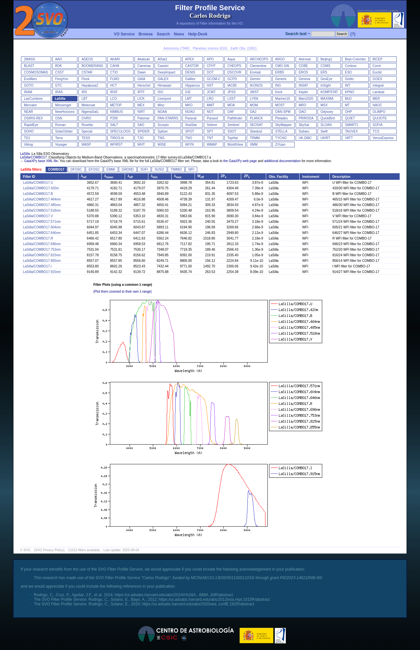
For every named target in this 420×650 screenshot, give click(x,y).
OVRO (86, 118)
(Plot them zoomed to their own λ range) (123, 291)
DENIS (190, 72)
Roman (60, 125)
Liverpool (164, 98)
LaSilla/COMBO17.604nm (42, 227)
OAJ (253, 112)
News (179, 34)
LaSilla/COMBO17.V (38, 216)
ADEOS (87, 59)
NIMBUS (116, 112)
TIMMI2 (176, 169)
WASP (86, 144)
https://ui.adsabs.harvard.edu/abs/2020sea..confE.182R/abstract (198, 604)
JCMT (211, 92)
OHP (348, 112)
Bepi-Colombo (355, 59)
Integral (378, 85)
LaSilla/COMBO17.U (38, 182)
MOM (254, 105)
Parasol (212, 118)
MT (347, 105)
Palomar (143, 118)
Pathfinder (234, 118)
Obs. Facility (278, 176)
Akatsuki (143, 59)
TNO (188, 138)
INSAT (303, 85)
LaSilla (60, 98)
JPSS (231, 92)
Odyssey (327, 112)
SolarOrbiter (64, 131)
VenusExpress (383, 138)
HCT (113, 85)
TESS (85, 138)
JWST (254, 92)
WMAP (212, 144)
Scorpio (163, 125)
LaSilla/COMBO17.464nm (42, 199)
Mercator (30, 105)
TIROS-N (117, 138)
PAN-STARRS (168, 118)
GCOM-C (213, 79)
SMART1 (351, 125)
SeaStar (191, 125)
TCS (376, 131)
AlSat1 (162, 59)
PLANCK (256, 118)
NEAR (28, 112)
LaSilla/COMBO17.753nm (42, 249)
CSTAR (86, 72)
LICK (141, 98)
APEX (189, 59)
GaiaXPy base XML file (41, 161)
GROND (128, 169)
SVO (26, 550)
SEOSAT (256, 125)
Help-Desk (197, 34)
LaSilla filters (31, 169)
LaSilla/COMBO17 (33, 157)
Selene (212, 125)
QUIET (350, 118)
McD (348, 98)
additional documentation (282, 161)
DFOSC (76, 169)
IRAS (59, 92)
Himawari (164, 85)
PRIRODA (306, 118)
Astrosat (305, 59)
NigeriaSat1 (89, 112)
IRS (84, 92)
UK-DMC (305, 138)
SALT (114, 125)
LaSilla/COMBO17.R (38, 238)
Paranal (190, 118)
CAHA (114, 66)
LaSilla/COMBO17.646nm (42, 233)
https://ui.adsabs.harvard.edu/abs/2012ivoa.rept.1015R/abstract (214, 599)
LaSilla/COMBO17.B (38, 194)
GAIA (141, 79)
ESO (348, 72)
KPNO (349, 92)
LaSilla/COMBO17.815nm (42, 255)
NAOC (377, 105)
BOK (58, 66)
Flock (85, 79)
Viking (28, 144)
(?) (352, 34)
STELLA (281, 131)
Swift (324, 131)
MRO (302, 105)
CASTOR (192, 66)
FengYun (61, 79)
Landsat (379, 92)
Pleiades (281, 118)
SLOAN (326, 125)
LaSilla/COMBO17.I (37, 266)
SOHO (28, 131)
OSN (58, 118)
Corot (377, 66)
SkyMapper (283, 125)
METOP (116, 105)
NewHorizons (64, 112)
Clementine (258, 66)
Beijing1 (326, 59)
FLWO (114, 79)
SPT (210, 131)
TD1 (27, 138)
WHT (141, 144)
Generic (281, 79)
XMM (253, 144)
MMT (210, 105)
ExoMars (30, 79)
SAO (140, 125)
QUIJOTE (380, 118)
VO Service (124, 34)
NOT (210, 112)
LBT (84, 98)
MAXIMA (327, 98)
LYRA (254, 98)
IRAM (28, 92)
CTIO (114, 72)
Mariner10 (282, 98)
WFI (191, 169)
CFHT (211, 66)
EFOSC (94, 169)
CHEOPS (234, 66)
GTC (58, 85)
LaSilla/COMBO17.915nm (42, 272)
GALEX (163, 79)
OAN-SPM (283, 112)
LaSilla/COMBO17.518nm (42, 210)
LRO (210, 98)
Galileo (190, 79)
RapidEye (31, 125)
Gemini (255, 79)
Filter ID (29, 176)
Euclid (377, 72)
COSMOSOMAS (36, 72)
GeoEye (326, 79)
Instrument (310, 176)
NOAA (162, 112)
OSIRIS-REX (33, 118)
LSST (231, 98)
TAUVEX (351, 131)
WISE (162, 144)
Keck (279, 92)
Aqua (231, 59)
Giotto (349, 79)
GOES (377, 79)
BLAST (29, 66)
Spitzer (163, 131)
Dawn (141, 72)
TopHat (232, 138)
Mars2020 (306, 98)
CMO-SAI (282, 66)
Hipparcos (192, 85)
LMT (188, 98)
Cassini (163, 66)
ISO (160, 92)
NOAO (190, 112)
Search (163, 34)
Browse (145, 34)
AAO (58, 59)
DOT (210, 72)
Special (86, 131)
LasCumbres (33, 98)
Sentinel (233, 125)
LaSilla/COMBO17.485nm (42, 205)
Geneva (304, 79)
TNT (210, 138)
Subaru (304, 131)
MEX (141, 105)
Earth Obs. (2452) (244, 48)
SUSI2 (159, 169)
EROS (303, 72)
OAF (230, 112)
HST (210, 85)
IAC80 (232, 85)
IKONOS (256, 85)
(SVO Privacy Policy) (49, 550)
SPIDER (143, 131)
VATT (349, 138)
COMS (325, 66)
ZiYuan (280, 144)
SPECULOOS (120, 131)
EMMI (111, 169)
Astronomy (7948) (176, 48)
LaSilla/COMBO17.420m (41, 188)
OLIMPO (379, 112)
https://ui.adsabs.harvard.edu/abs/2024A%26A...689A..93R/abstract (174, 595)
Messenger (63, 105)
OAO (302, 112)
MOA (231, 105)
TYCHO (281, 138)
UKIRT (325, 138)
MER (376, 98)
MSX (324, 105)
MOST (280, 105)
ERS (324, 72)
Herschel (143, 85)
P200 (114, 118)
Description (341, 176)
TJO (140, 138)
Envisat (255, 72)
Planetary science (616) (210, 48)
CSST (59, 72)
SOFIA (378, 125)
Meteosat (88, 105)
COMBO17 (56, 169)
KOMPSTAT (329, 92)
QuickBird (328, 118)
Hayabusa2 (89, 85)
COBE (303, 66)
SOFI (144, 169)
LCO (113, 98)
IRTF (141, 92)
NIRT (141, 112)
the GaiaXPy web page (240, 161)
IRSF (114, 92)
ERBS (279, 72)
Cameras (144, 66)
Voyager (61, 144)
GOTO (28, 85)
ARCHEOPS (259, 59)
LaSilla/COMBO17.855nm (42, 260)
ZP (223, 176)
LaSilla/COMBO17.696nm (42, 244)
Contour (351, 66)
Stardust (256, 131)
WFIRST (116, 144)
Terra (59, 138)
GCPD (232, 79)
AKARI (115, 59)
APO (210, 59)
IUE (188, 92)
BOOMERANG (92, 66)
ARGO (280, 59)
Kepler (303, 92)
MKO (189, 105)
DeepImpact (166, 72)
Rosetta (87, 125)
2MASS (29, 59)
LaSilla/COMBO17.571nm (42, 221)
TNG (161, 138)
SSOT (231, 131)
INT (347, 85)
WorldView (235, 144)
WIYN (189, 144)
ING (278, 85)
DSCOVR (234, 72)
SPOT (189, 131)
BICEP (378, 59)
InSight (326, 85)
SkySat (304, 125)
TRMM (255, 138)
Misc (161, 105)
